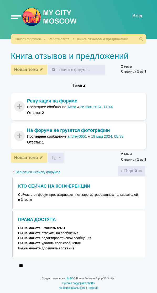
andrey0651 (77, 137)
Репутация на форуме (52, 101)
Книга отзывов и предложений (102, 39)
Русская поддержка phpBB (78, 283)
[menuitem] (141, 39)
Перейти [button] (132, 170)
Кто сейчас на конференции (54, 186)
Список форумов (28, 39)
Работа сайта (59, 39)
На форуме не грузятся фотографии (68, 130)
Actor (71, 107)
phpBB (70, 278)
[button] (16, 17)
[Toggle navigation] (21, 266)
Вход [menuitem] (137, 15)
